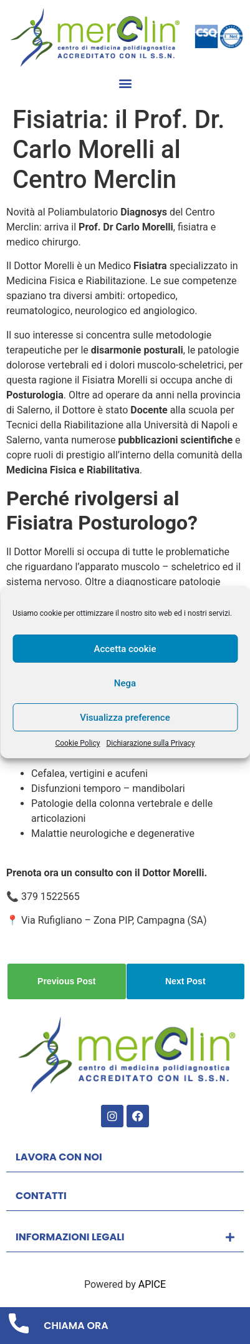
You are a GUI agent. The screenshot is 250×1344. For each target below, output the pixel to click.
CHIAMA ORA (76, 1325)
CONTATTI (41, 1195)
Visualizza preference (125, 717)
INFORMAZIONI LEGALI (70, 1237)
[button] (125, 83)
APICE (152, 1284)
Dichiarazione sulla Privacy (150, 743)
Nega (125, 683)
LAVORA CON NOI (59, 1157)
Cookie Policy (77, 743)
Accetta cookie (125, 649)
